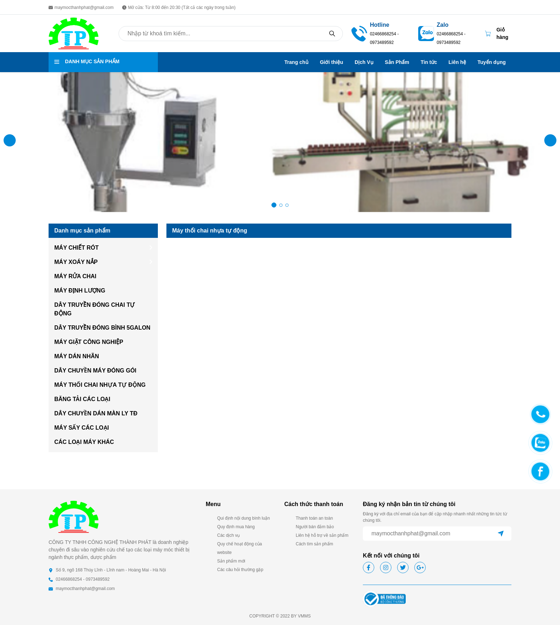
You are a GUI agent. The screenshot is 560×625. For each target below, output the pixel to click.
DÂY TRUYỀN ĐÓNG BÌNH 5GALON (102, 328)
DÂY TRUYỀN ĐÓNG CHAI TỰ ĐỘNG (94, 309)
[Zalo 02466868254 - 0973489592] (456, 33)
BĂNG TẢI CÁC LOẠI (82, 399)
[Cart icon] (498, 33)
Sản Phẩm (397, 62)
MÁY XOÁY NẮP (76, 262)
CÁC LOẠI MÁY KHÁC (84, 442)
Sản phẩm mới (231, 561)
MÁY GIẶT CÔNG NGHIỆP (88, 342)
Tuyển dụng (492, 62)
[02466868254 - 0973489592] (359, 33)
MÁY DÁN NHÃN (76, 356)
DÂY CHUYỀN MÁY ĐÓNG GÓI (95, 371)
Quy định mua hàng (236, 526)
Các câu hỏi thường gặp (240, 569)
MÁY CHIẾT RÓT (76, 248)
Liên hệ (457, 62)
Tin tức (429, 62)
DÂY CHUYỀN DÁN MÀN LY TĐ (96, 413)
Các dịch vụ (228, 535)
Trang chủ (296, 62)
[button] (550, 140)
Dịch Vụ (364, 62)
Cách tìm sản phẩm (314, 543)
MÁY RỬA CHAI (75, 276)
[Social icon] (368, 567)
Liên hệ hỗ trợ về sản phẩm (322, 535)
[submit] (501, 533)
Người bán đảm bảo (315, 526)
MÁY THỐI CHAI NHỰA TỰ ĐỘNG (100, 385)
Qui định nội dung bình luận (243, 518)
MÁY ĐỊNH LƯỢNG (79, 291)
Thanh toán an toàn (314, 518)
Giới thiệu (331, 62)
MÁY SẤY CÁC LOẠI (81, 428)
